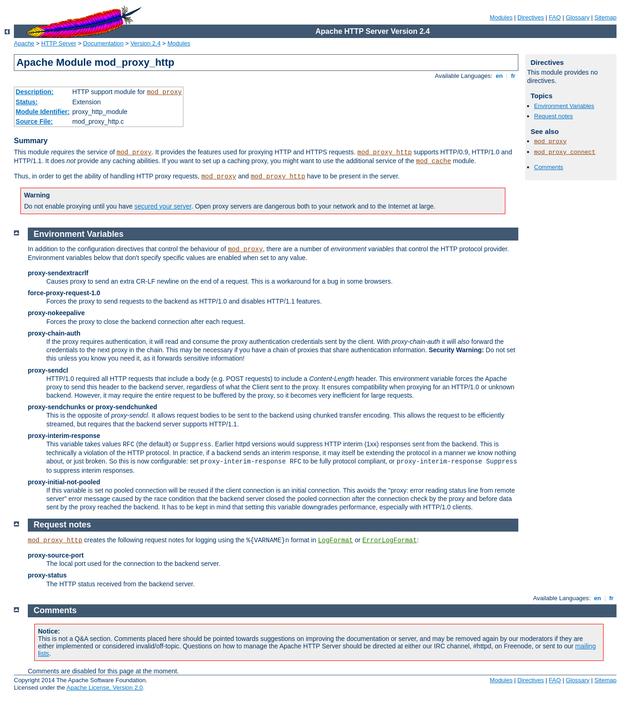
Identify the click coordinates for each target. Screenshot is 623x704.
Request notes (553, 116)
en (499, 75)
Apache (24, 43)
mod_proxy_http (384, 152)
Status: (27, 102)
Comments (548, 167)
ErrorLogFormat (389, 540)
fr (513, 75)
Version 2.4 (146, 43)
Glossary (577, 17)
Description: (35, 91)
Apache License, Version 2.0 (104, 687)
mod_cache (433, 161)
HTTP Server (58, 43)
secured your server (162, 206)
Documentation (103, 43)
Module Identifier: (43, 111)
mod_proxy (164, 92)
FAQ (555, 17)
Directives (530, 17)
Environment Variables (564, 105)
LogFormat (335, 540)
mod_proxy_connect (565, 152)
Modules (501, 17)
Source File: (34, 121)
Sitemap (605, 17)
